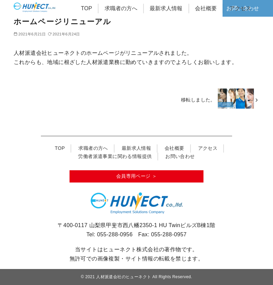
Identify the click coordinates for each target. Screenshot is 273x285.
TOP (86, 8)
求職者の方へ (121, 8)
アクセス (240, 8)
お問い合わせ (180, 156)
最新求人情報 (166, 8)
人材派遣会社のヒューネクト (123, 276)
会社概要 (206, 8)
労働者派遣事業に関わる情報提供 (115, 156)
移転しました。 (198, 99)
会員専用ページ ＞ (136, 176)
